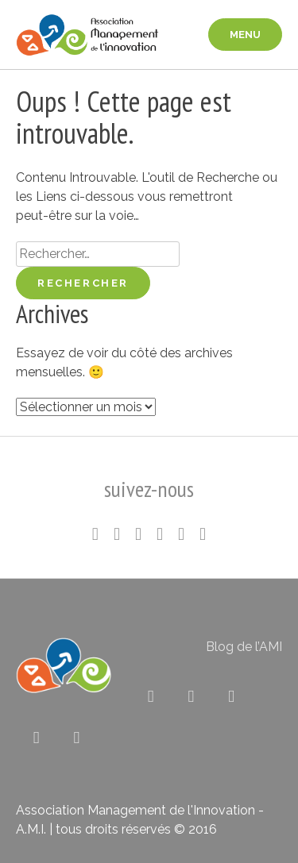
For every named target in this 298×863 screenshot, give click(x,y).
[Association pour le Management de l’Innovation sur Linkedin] (191, 696)
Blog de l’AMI (244, 646)
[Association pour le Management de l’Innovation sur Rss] (36, 737)
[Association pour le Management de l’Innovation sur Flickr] (232, 696)
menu (245, 34)
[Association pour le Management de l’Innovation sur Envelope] (77, 737)
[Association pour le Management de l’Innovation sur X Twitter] (151, 696)
